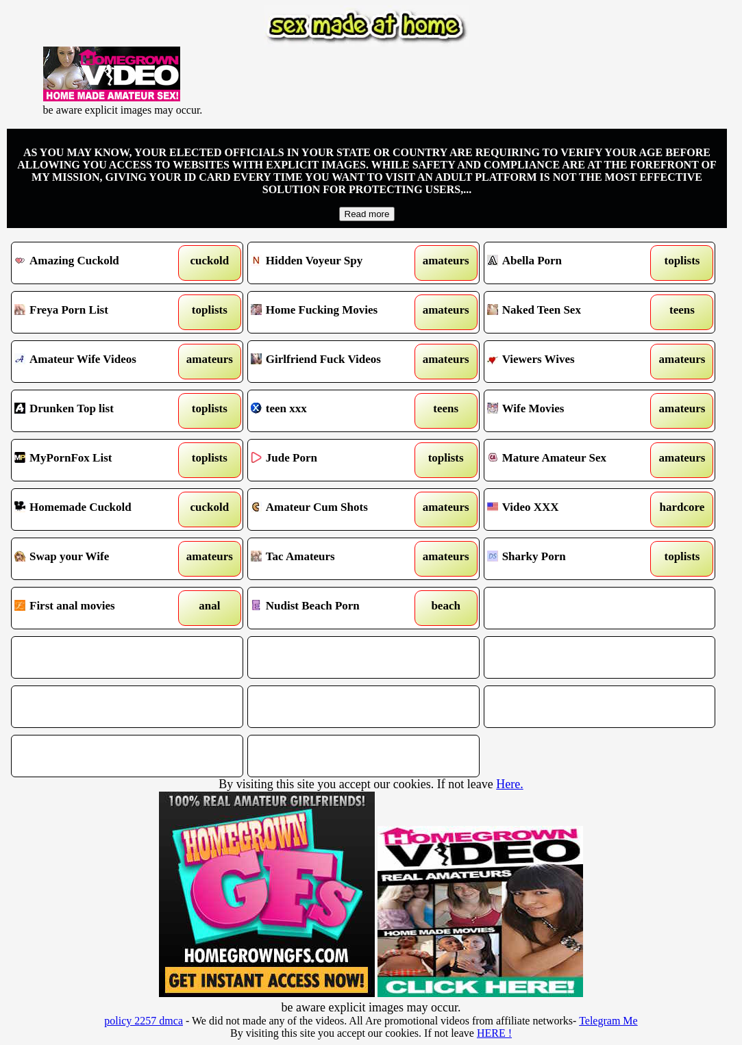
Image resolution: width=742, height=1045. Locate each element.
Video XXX (570, 509)
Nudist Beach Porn (334, 608)
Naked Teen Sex (570, 312)
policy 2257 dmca (143, 1021)
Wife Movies (570, 411)
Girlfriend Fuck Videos (334, 361)
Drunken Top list (97, 411)
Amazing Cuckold (97, 263)
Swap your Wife (97, 559)
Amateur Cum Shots (334, 509)
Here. (509, 784)
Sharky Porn (570, 559)
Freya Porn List (97, 312)
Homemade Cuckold (97, 509)
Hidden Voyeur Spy (334, 263)
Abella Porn (570, 263)
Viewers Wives (570, 361)
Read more (367, 214)
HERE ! (494, 1033)
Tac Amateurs (334, 559)
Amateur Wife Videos (97, 361)
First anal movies (97, 608)
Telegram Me (608, 1021)
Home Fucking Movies (334, 312)
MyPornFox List (97, 460)
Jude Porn (334, 460)
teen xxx (334, 411)
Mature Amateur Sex (570, 460)
